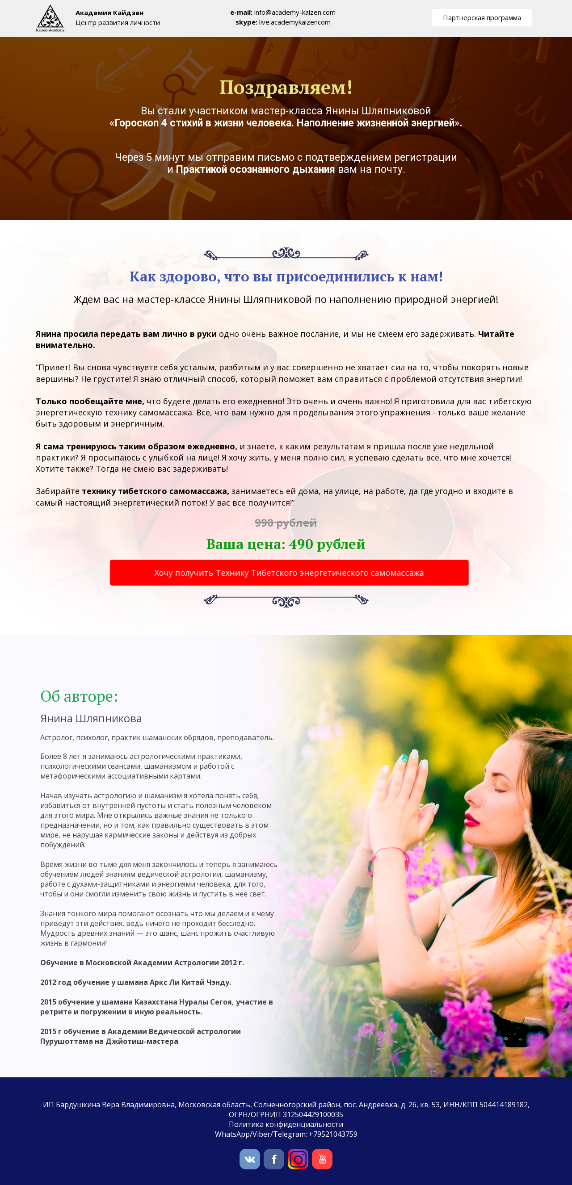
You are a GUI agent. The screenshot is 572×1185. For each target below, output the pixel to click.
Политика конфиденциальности (286, 1124)
